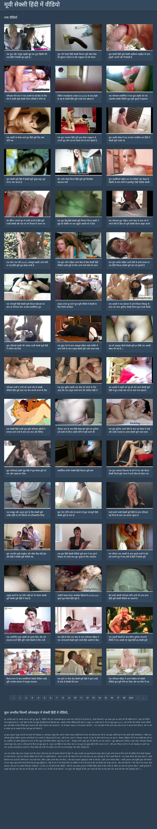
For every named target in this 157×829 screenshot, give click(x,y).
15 (106, 698)
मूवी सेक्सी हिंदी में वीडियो (32, 4)
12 (87, 698)
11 (81, 698)
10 (75, 698)
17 (118, 698)
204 (131, 698)
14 (100, 698)
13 (93, 698)
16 (112, 698)
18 (124, 698)
